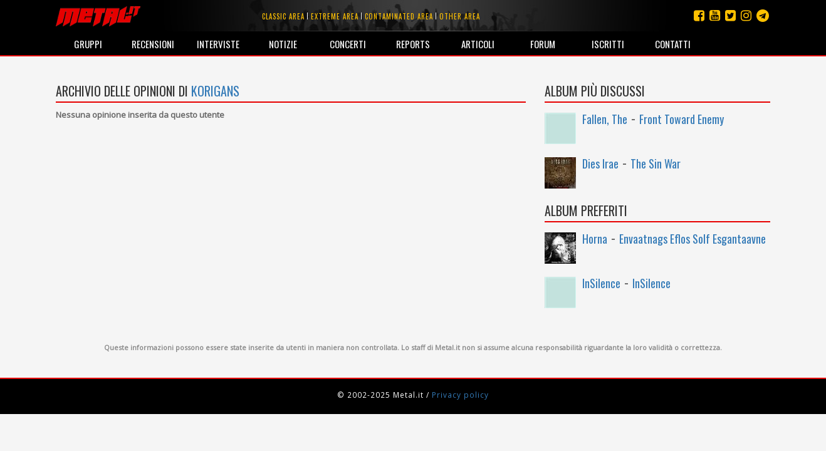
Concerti (348, 44)
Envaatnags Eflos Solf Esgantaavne (692, 239)
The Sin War (655, 163)
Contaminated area (399, 16)
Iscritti (608, 44)
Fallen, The (604, 119)
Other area (459, 16)
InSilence (601, 283)
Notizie (283, 44)
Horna (594, 239)
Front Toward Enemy (681, 119)
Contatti (673, 44)
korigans (215, 90)
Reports (413, 44)
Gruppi (88, 44)
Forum (542, 44)
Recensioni (153, 44)
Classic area (283, 16)
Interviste (218, 44)
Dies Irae (600, 163)
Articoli (477, 44)
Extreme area (334, 16)
